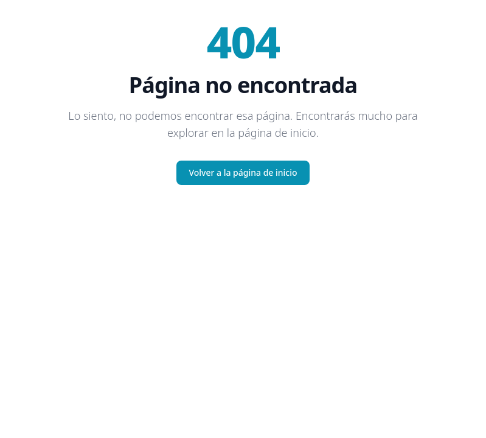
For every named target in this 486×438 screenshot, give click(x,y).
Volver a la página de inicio (243, 172)
